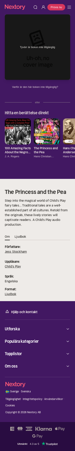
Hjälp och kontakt (21, 311)
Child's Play (13, 266)
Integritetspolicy (32, 399)
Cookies (10, 405)
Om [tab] (7, 237)
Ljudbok (10, 294)
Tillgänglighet (13, 399)
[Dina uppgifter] (60, 87)
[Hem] (18, 7)
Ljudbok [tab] (20, 237)
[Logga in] (43, 7)
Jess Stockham (16, 252)
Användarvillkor (53, 399)
